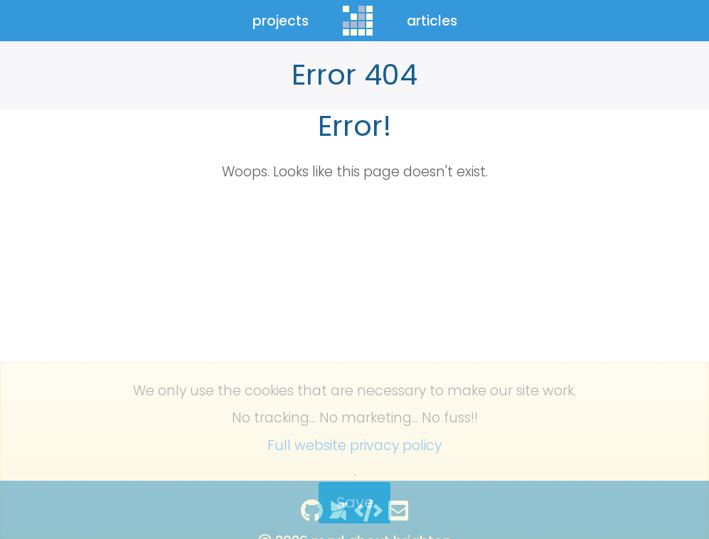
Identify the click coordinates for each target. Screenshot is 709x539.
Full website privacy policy (354, 445)
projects (280, 21)
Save (354, 502)
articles (432, 21)
